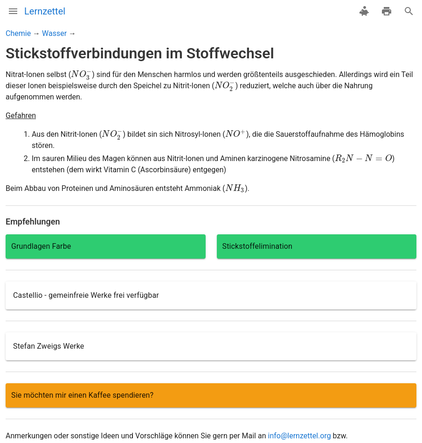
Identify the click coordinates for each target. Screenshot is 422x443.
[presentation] (81, 74)
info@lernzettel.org (299, 435)
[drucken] (386, 11)
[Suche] (409, 11)
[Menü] (13, 11)
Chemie (18, 33)
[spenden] (364, 11)
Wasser (54, 33)
